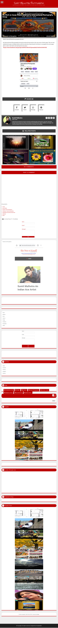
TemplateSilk (39, 625)
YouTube (4, 369)
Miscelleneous (19, 392)
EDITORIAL (5, 208)
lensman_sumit (45, 390)
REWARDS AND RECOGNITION (9, 212)
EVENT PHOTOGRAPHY (7, 209)
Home (4, 206)
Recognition (5, 323)
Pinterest (41, 108)
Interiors (4, 318)
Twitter (25, 108)
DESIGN (4, 213)
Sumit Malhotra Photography (29, 3)
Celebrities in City (9, 390)
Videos (4, 325)
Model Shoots (29, 392)
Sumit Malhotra (51, 36)
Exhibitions (4, 321)
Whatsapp (33, 108)
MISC (4, 215)
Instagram (4, 371)
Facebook (17, 108)
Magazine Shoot (9, 392)
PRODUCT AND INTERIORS (8, 211)
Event (4, 316)
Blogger (38, 614)
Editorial (4, 314)
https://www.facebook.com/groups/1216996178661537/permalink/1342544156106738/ (25, 47)
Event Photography (34, 390)
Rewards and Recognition (10, 36)
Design (18, 390)
